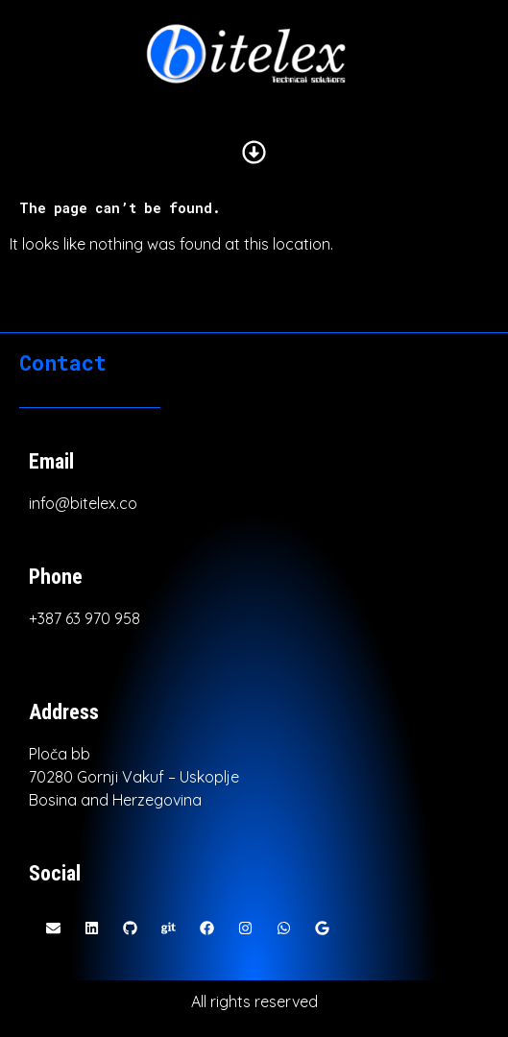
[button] (253, 153)
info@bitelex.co (83, 503)
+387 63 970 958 (84, 618)
